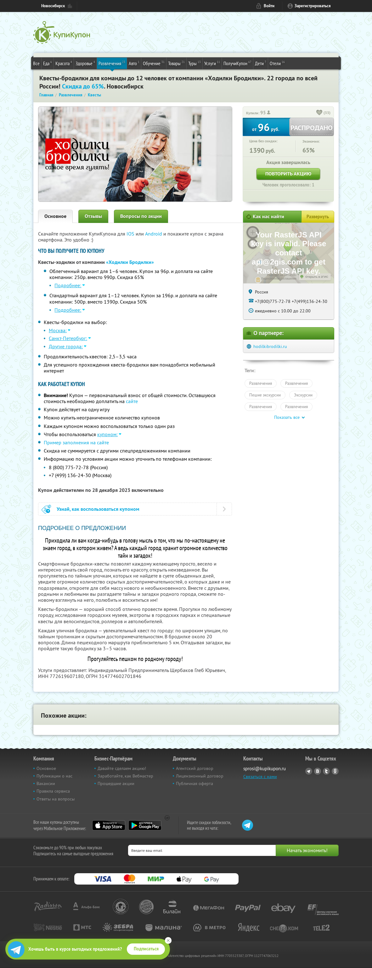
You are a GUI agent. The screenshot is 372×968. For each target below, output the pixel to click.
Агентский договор (194, 768)
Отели (277, 63)
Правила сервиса (53, 791)
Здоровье (85, 63)
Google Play (144, 825)
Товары (176, 63)
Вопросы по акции (141, 216)
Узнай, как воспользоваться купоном (98, 509)
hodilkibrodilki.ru (270, 346)
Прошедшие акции (116, 783)
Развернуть (318, 216)
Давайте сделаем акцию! (122, 768)
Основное (55, 216)
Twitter (326, 771)
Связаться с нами (260, 776)
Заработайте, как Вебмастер (125, 776)
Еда (47, 63)
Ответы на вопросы (56, 799)
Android (154, 234)
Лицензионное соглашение (278, 278)
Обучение (154, 63)
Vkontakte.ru (317, 771)
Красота (63, 63)
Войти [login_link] (269, 6)
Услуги (212, 63)
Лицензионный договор (199, 776)
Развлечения (112, 63)
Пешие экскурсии (265, 394)
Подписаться (146, 949)
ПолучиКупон (237, 63)
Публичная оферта (194, 783)
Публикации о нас (54, 776)
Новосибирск (53, 6)
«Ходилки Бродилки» (130, 262)
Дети (260, 63)
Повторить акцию (288, 173)
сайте (132, 401)
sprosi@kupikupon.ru (264, 769)
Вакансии (46, 783)
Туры (194, 63)
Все (36, 63)
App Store (108, 825)
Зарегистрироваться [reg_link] (313, 6)
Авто (134, 63)
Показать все (287, 417)
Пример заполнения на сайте (76, 442)
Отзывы (93, 216)
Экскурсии (303, 394)
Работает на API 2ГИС (281, 274)
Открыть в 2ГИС (316, 276)
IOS (131, 234)
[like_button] (319, 113)
